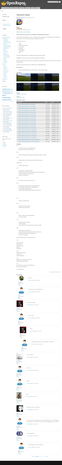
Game (5, 65)
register (32, 280)
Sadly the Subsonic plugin (7, 130)
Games (4, 64)
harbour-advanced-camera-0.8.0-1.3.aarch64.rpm (27, 133)
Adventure (5, 68)
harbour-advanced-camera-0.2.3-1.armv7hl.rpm (27, 110)
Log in (29, 280)
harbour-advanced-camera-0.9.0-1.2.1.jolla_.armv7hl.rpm (28, 139)
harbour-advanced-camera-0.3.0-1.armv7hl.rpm (27, 112)
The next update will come (7, 120)
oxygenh (19, 282)
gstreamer (7, 91)
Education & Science (7, 46)
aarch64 (4, 89)
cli (12, 89)
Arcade (5, 69)
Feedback (37, 8)
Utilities (5, 62)
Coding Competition (6, 37)
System (5, 59)
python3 (9, 99)
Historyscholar (19, 399)
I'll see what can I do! (6, 115)
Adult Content (6, 41)
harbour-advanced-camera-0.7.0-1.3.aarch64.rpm (27, 129)
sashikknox (18, 360)
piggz (24, 17)
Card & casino (6, 70)
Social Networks (6, 57)
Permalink (19, 285)
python (4, 100)
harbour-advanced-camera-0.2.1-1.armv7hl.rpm (27, 106)
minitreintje (18, 373)
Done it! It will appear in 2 (7, 108)
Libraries (4, 81)
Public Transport (6, 55)
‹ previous (37, 456)
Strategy (5, 76)
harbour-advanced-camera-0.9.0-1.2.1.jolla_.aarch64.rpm (28, 141)
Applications (5, 38)
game (3, 91)
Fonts (4, 80)
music (11, 93)
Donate (32, 8)
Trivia (5, 77)
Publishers (16, 8)
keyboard (7, 93)
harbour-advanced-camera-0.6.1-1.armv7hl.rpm (27, 122)
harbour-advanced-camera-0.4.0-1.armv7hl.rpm (27, 114)
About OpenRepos (5, 8)
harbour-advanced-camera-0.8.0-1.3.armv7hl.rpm (27, 131)
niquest (4, 142)
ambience (9, 89)
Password (4, 20)
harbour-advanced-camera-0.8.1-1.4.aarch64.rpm (27, 137)
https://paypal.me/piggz (25, 31)
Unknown (5, 61)
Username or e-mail (5, 16)
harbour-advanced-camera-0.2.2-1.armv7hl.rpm (27, 108)
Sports (5, 58)
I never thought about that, (7, 118)
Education (5, 72)
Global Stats (27, 8)
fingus (4, 143)
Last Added (22, 8)
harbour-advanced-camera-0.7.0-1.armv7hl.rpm (27, 127)
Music (5, 49)
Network (5, 50)
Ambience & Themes (7, 42)
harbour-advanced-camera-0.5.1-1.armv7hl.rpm (27, 118)
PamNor (4, 146)
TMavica (18, 308)
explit (17, 413)
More (12, 101)
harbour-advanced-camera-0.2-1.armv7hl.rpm (26, 104)
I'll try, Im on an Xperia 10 (7, 125)
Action (5, 66)
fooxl (19, 295)
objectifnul (18, 437)
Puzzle (5, 73)
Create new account (6, 24)
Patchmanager (6, 97)
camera (17, 97)
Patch (4, 95)
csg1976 (18, 386)
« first (33, 456)
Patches (5, 53)
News (11, 8)
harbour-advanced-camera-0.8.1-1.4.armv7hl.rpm (27, 135)
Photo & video (6, 54)
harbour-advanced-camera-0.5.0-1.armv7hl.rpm (27, 116)
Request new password (7, 25)
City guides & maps (7, 45)
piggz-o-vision (22, 97)
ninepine (18, 426)
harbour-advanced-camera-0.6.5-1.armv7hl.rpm (27, 123)
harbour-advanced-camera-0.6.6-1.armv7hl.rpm (27, 125)
